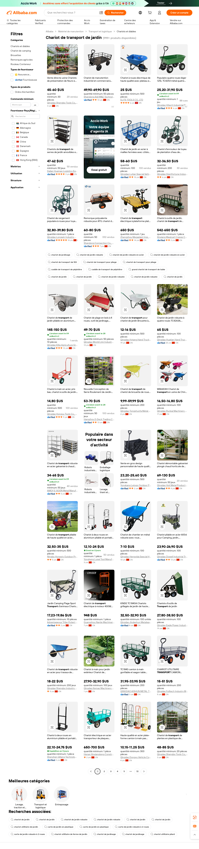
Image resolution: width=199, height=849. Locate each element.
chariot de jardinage (59, 255)
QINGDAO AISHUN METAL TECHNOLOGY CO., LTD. (135, 691)
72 (137, 771)
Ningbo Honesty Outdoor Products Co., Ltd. (62, 556)
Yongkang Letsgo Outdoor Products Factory (135, 485)
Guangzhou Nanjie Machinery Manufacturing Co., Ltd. (99, 622)
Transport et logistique (100, 31)
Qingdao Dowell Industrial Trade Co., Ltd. (172, 556)
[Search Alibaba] (72, 12)
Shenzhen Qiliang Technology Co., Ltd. (62, 757)
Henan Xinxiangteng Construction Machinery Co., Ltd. (99, 754)
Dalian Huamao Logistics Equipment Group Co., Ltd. (62, 171)
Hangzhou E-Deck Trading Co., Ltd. (99, 419)
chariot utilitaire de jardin (24, 827)
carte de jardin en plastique (58, 827)
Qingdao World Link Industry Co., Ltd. (99, 342)
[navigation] (25, 402)
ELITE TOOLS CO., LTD (131, 99)
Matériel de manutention (71, 31)
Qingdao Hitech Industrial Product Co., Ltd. (172, 105)
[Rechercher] (115, 12)
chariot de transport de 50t (62, 262)
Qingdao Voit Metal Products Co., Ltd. (172, 485)
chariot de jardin (57, 276)
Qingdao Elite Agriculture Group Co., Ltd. (62, 345)
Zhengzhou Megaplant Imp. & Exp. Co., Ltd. (135, 237)
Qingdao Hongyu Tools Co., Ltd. (62, 414)
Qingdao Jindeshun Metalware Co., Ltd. (135, 622)
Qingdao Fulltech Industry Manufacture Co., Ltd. (172, 691)
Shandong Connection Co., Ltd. (99, 243)
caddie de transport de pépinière (65, 269)
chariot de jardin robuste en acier (126, 255)
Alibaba (49, 31)
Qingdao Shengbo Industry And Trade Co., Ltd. (62, 688)
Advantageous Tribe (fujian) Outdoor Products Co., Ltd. (62, 622)
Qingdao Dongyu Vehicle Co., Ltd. (135, 757)
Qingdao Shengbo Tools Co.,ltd (62, 102)
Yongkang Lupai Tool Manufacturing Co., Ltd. (99, 559)
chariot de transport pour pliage (100, 262)
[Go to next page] (144, 771)
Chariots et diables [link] (126, 31)
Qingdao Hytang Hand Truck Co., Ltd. (135, 339)
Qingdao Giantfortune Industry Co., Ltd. (172, 174)
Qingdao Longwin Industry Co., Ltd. (62, 237)
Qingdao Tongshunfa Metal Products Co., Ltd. (135, 411)
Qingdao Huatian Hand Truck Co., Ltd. (172, 339)
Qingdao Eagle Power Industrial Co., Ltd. (172, 625)
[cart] (150, 13)
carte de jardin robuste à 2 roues (132, 827)
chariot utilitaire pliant (163, 834)
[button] (101, 13)
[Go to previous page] (91, 771)
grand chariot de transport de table (147, 269)
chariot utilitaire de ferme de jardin (69, 834)
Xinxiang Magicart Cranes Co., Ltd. (172, 237)
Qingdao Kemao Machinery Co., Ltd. (99, 688)
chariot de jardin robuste (89, 255)
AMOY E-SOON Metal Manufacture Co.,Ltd (62, 490)
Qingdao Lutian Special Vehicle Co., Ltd (135, 174)
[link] (194, 817)
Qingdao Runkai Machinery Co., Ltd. (172, 411)
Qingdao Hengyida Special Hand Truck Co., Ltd (135, 556)
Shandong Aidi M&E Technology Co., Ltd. (99, 96)
